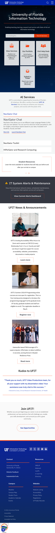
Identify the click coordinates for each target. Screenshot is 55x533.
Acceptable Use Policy (10, 519)
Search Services (42, 36)
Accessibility (37, 492)
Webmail (38, 468)
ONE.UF (37, 465)
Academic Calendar (15, 498)
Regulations (37, 498)
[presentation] (29, 173)
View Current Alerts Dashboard (27, 196)
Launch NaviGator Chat (19, 132)
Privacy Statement (9, 516)
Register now (25, 314)
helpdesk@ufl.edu (13, 476)
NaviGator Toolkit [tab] (13, 143)
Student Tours (13, 495)
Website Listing (38, 490)
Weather (11, 490)
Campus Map (13, 492)
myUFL (37, 471)
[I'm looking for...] (20, 35)
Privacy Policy (37, 495)
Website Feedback (13, 472)
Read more (25, 361)
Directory (38, 476)
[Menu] (52, 2)
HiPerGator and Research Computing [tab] (21, 149)
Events (11, 501)
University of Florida (14, 510)
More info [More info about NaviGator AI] (6, 132)
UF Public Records (39, 501)
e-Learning (38, 474)
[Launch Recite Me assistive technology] (3, 530)
